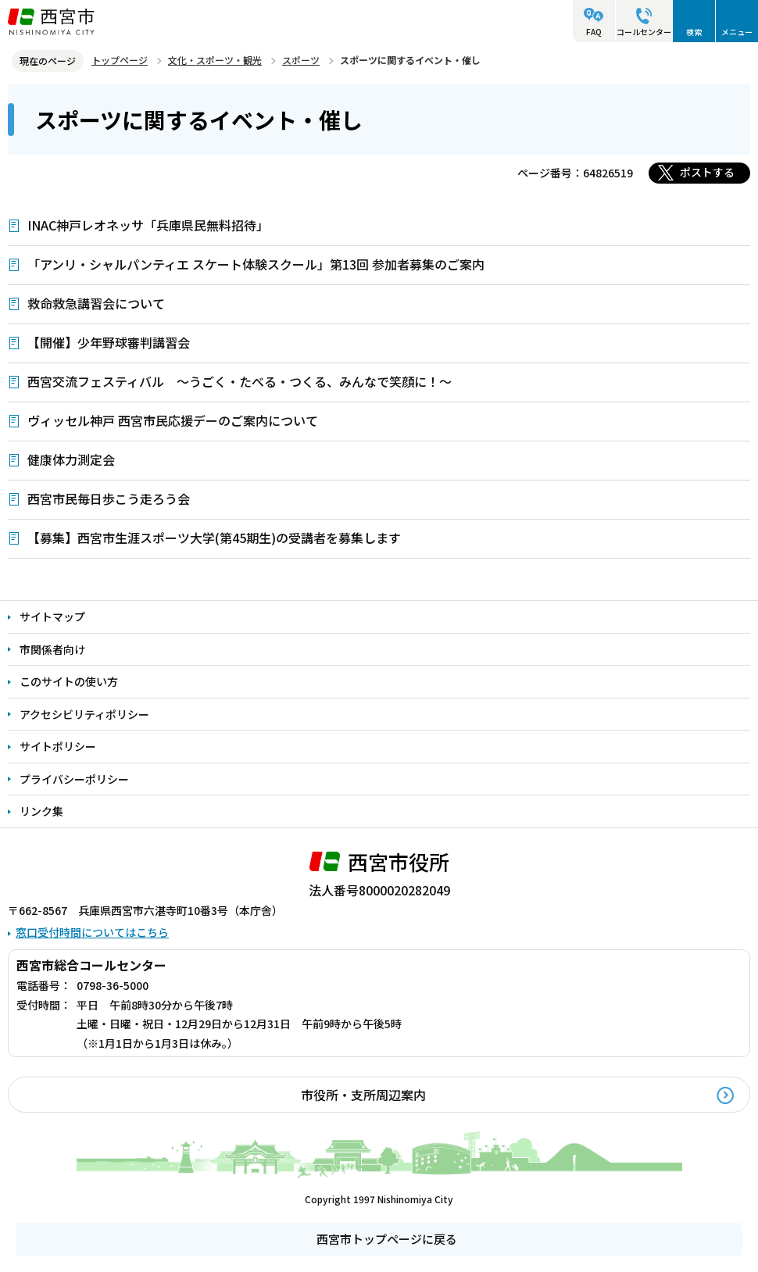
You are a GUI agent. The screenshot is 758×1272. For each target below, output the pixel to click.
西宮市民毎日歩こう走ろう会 (108, 498)
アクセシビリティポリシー (84, 714)
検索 (694, 32)
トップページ (119, 59)
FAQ (594, 32)
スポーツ (301, 59)
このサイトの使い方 (69, 681)
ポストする (707, 172)
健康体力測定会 (71, 459)
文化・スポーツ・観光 (215, 59)
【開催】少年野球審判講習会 (108, 342)
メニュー (737, 32)
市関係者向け (52, 649)
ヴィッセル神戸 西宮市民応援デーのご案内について (172, 420)
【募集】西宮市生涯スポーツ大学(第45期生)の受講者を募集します (214, 537)
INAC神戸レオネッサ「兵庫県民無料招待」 (148, 225)
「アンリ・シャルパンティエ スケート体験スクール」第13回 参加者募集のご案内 (255, 264)
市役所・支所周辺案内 (363, 1094)
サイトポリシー (58, 746)
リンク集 (41, 811)
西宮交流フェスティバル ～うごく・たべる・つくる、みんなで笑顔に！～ (239, 381)
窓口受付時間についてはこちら (92, 932)
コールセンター (644, 32)
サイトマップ (52, 616)
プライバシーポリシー (74, 779)
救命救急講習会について (96, 303)
